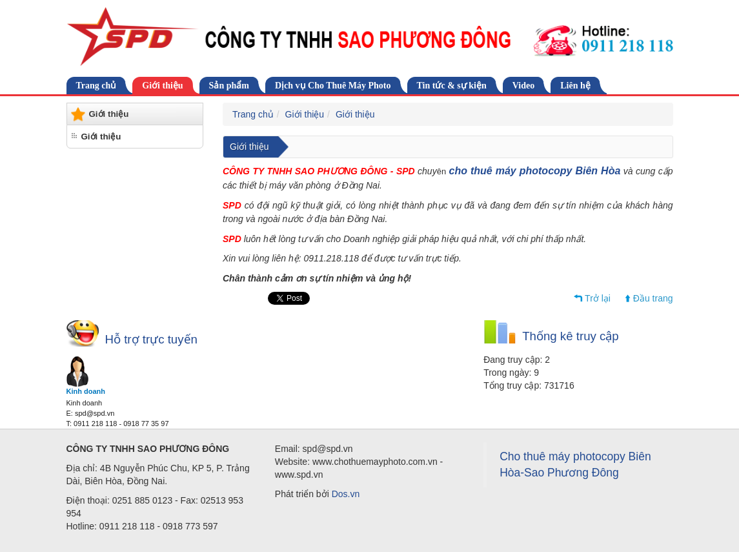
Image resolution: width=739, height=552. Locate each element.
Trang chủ (96, 85)
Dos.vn (346, 494)
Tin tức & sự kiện (452, 85)
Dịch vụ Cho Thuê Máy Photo (333, 85)
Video (523, 85)
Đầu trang (653, 298)
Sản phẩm (229, 85)
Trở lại (598, 298)
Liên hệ (575, 85)
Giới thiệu (162, 85)
